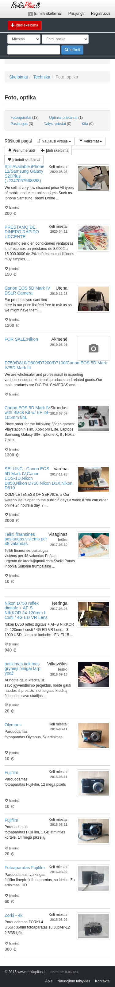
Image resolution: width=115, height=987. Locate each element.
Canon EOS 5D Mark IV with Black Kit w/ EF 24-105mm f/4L (27, 412)
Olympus (13, 724)
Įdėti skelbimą (24, 25)
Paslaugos (21, 124)
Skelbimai (18, 76)
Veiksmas (90, 141)
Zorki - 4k (13, 915)
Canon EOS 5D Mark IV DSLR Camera (27, 290)
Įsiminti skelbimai (45, 13)
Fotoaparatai (24, 117)
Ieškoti (72, 49)
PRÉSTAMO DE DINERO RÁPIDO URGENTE (22, 232)
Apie (48, 981)
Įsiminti (12, 206)
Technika (41, 76)
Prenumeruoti (21, 150)
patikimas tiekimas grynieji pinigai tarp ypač (22, 668)
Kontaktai (102, 981)
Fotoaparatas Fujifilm (25, 867)
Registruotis (100, 13)
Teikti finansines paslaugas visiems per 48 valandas (26, 539)
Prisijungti (76, 13)
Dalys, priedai (57, 124)
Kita (88, 124)
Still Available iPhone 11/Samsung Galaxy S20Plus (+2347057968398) (24, 173)
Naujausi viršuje (54, 141)
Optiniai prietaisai (66, 117)
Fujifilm (11, 772)
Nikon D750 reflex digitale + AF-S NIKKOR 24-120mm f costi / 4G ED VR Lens (26, 610)
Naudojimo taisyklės (73, 981)
